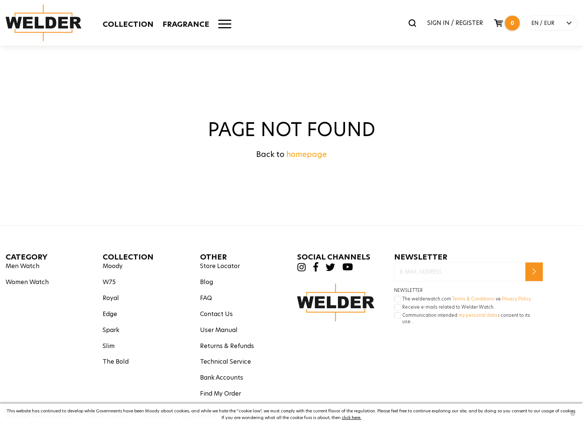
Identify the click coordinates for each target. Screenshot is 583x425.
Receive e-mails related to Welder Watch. (448, 307)
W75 (109, 282)
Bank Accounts (221, 377)
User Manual (219, 330)
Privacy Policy (516, 299)
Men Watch (22, 266)
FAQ (206, 298)
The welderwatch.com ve (466, 299)
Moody (113, 266)
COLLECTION (128, 24)
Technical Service (225, 361)
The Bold (116, 361)
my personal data (477, 315)
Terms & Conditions (473, 299)
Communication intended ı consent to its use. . (466, 318)
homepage (306, 154)
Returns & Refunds (227, 346)
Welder (43, 22)
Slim (109, 346)
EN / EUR (542, 23)
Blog (206, 282)
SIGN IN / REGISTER (455, 23)
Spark (111, 330)
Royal (111, 298)
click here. (351, 418)
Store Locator (220, 266)
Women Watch (27, 282)
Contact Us (216, 314)
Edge (110, 314)
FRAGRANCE (185, 24)
